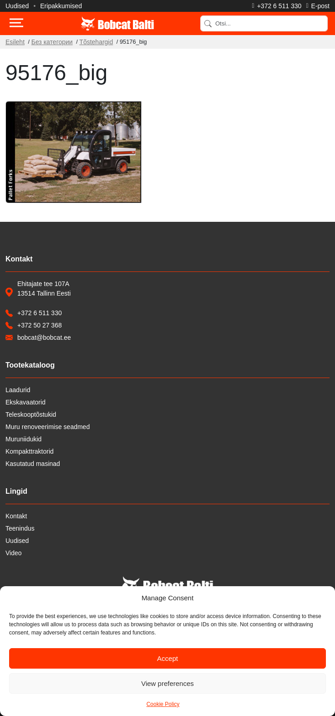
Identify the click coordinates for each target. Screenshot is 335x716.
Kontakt (16, 516)
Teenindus (20, 528)
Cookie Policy (163, 704)
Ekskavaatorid (25, 402)
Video (13, 553)
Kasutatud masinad (32, 463)
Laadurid (17, 390)
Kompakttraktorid (29, 451)
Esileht (15, 42)
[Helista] (277, 6)
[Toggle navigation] (16, 23)
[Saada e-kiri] (318, 6)
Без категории (52, 42)
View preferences (167, 683)
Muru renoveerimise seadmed (47, 426)
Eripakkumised (61, 6)
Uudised (17, 6)
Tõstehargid (96, 42)
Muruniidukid (23, 439)
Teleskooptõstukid (30, 414)
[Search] (264, 23)
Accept (167, 658)
